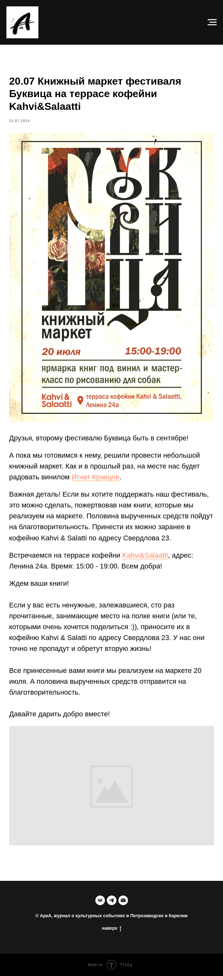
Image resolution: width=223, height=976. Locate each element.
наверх (111, 928)
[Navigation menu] (212, 22)
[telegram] (111, 900)
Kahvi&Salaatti (145, 555)
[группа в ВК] (100, 900)
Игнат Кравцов (95, 477)
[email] (123, 900)
